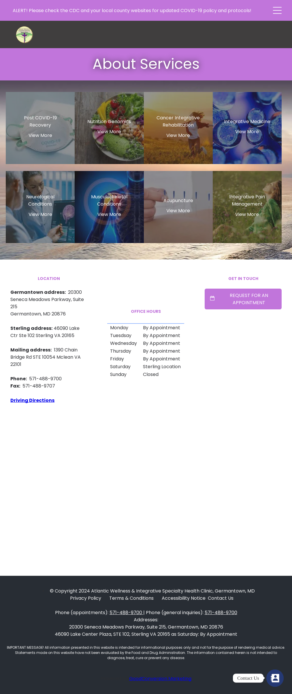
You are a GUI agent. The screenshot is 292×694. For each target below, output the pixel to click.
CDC (74, 10)
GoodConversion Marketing (160, 678)
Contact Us (220, 598)
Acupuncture (178, 200)
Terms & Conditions (131, 598)
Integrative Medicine (247, 121)
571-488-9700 (126, 612)
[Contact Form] (275, 678)
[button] (277, 10)
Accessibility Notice (184, 598)
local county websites (126, 10)
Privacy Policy (85, 598)
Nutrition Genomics (109, 121)
